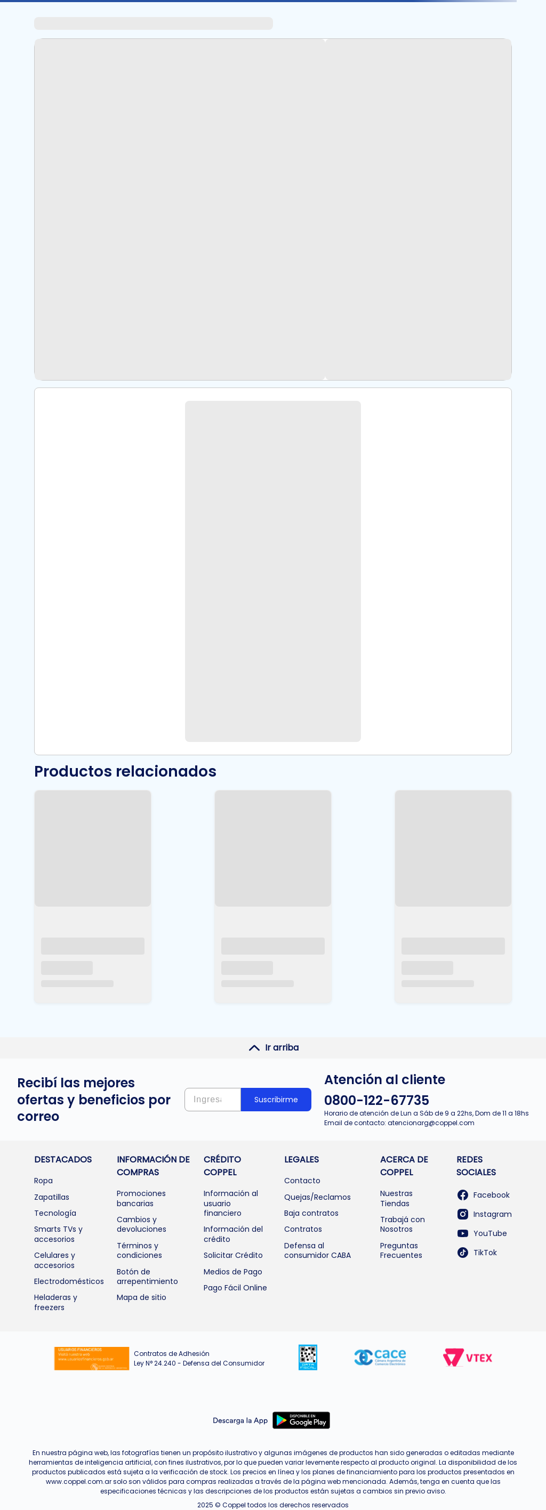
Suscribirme (276, 1099)
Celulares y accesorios (54, 1260)
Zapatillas (51, 1197)
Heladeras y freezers (55, 1302)
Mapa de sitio (141, 1297)
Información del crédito (233, 1234)
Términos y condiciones (139, 1250)
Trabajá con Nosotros (402, 1224)
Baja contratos (311, 1213)
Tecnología (55, 1213)
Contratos (303, 1229)
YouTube (481, 1233)
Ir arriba (273, 1047)
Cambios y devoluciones (141, 1224)
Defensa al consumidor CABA (317, 1250)
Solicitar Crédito (233, 1255)
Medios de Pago (233, 1271)
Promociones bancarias (141, 1198)
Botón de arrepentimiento (147, 1276)
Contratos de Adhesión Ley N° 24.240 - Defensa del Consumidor (199, 1358)
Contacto (302, 1180)
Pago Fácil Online (235, 1287)
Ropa (43, 1180)
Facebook (483, 1195)
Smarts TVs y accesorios (58, 1234)
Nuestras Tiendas (396, 1198)
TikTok (476, 1252)
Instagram (484, 1214)
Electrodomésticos (69, 1281)
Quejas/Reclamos (317, 1197)
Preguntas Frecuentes (401, 1250)
